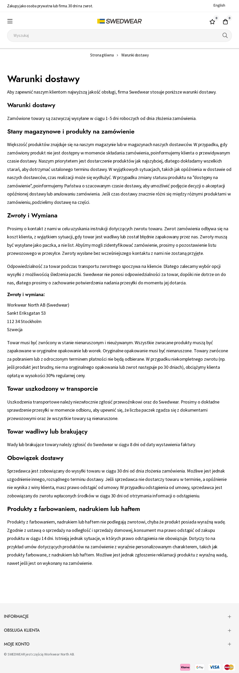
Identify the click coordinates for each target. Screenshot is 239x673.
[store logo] (119, 21)
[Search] (225, 35)
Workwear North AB (59, 654)
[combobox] (119, 35)
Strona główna (101, 55)
